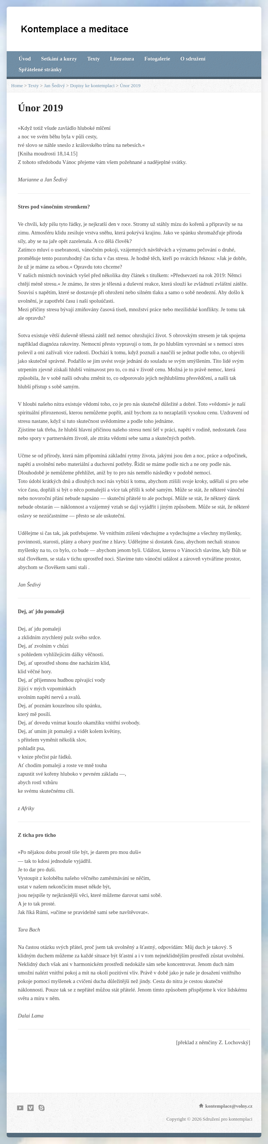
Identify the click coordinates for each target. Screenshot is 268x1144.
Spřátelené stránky (40, 69)
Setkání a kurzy (59, 59)
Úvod (25, 59)
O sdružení (193, 59)
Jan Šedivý (54, 85)
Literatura (122, 59)
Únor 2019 (130, 85)
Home (17, 85)
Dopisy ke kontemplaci (92, 85)
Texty (93, 59)
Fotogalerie (157, 59)
